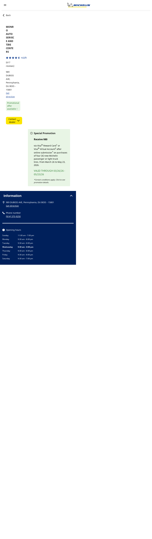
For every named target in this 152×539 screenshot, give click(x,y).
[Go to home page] (79, 5)
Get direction (12, 205)
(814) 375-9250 (13, 216)
